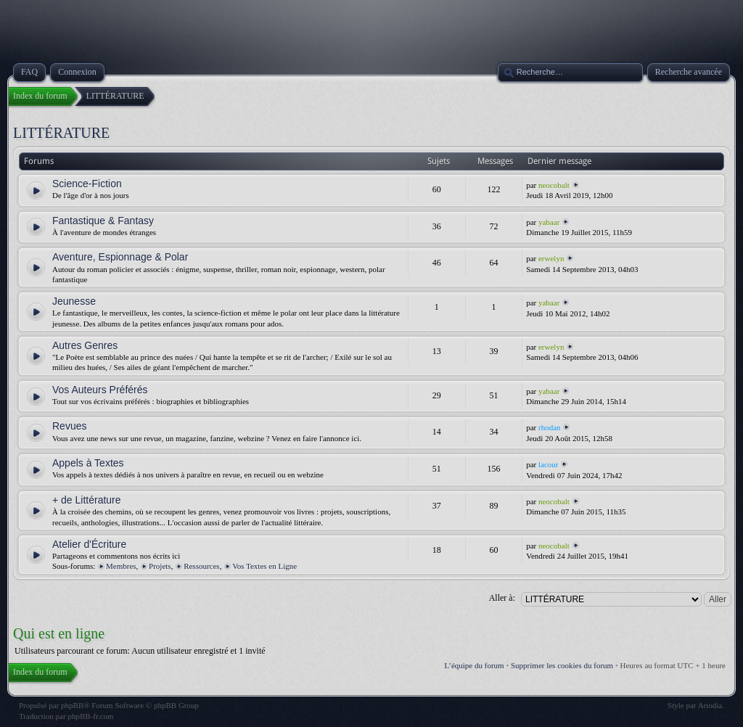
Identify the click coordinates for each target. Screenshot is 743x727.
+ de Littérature (86, 500)
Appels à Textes (88, 463)
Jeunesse (74, 301)
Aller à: (502, 598)
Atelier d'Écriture (89, 544)
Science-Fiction (87, 183)
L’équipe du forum (474, 665)
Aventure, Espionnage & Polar (120, 257)
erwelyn (551, 258)
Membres (121, 566)
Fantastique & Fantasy (103, 220)
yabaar (548, 222)
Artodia (710, 705)
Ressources (202, 566)
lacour (548, 464)
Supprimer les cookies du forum (562, 665)
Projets (160, 566)
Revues (69, 426)
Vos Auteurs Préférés (100, 389)
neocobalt (554, 185)
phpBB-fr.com (90, 716)
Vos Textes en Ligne (264, 566)
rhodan (549, 427)
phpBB (72, 705)
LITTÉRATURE (61, 133)
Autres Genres (85, 345)
